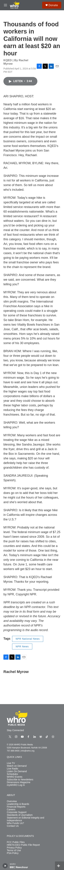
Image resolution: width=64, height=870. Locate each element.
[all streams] (59, 865)
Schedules (12, 774)
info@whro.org (27, 751)
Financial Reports (16, 807)
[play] (5, 865)
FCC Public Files (16, 842)
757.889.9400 (13, 751)
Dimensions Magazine (18, 782)
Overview (12, 801)
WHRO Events (14, 777)
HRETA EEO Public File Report (23, 845)
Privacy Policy (14, 847)
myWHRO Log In (16, 785)
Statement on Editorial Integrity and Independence (25, 819)
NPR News (22, 646)
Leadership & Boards (18, 804)
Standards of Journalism (20, 815)
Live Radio (12, 768)
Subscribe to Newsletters (20, 779)
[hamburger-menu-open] (5, 5)
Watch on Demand (16, 766)
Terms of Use (14, 850)
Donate (53, 5)
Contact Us (13, 826)
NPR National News (28, 638)
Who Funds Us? (15, 823)
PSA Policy (12, 853)
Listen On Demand (17, 771)
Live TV (11, 763)
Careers (11, 809)
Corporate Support (16, 812)
